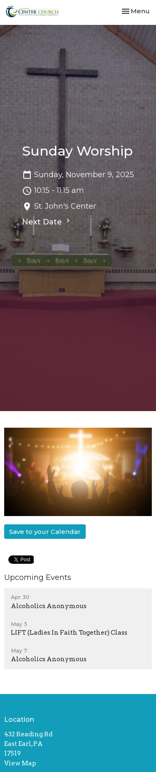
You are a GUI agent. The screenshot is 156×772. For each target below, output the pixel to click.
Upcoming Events (37, 577)
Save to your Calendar (45, 532)
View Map (20, 763)
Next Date (47, 221)
